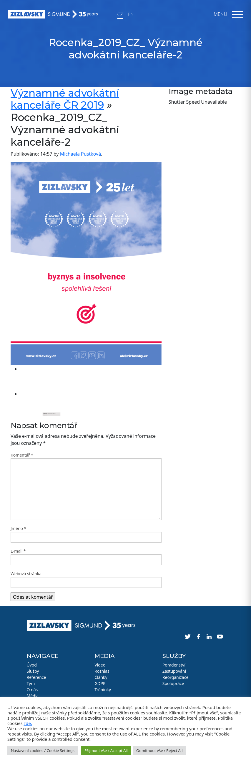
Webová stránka (26, 573)
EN (131, 14)
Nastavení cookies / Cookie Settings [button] (42, 750)
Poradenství (173, 665)
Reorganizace (175, 677)
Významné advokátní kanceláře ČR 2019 (65, 99)
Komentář (22, 455)
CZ (120, 14)
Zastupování (174, 671)
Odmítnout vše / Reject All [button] (159, 750)
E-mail (18, 551)
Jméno (18, 528)
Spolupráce (173, 683)
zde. (28, 723)
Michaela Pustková (80, 154)
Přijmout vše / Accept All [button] (106, 750)
